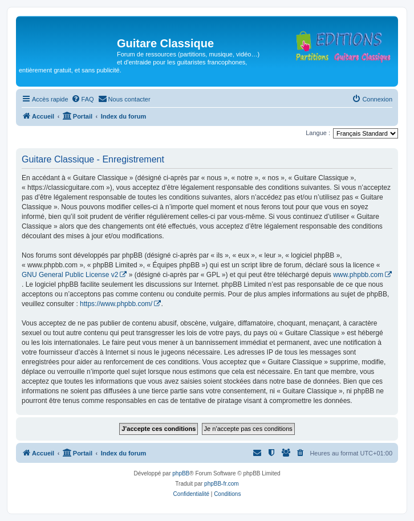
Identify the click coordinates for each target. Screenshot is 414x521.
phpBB (180, 473)
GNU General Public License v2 (70, 275)
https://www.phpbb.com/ (116, 304)
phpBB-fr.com (221, 484)
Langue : (318, 132)
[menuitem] (82, 99)
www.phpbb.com (358, 275)
